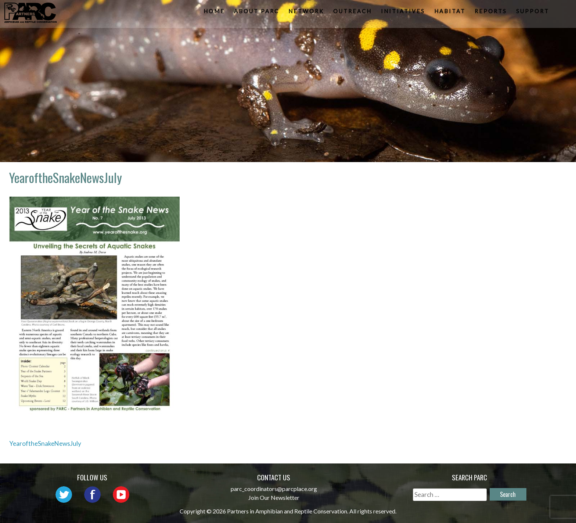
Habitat (450, 13)
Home (215, 13)
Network (307, 13)
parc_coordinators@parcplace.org (274, 488)
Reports (491, 13)
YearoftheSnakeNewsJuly (45, 443)
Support (533, 13)
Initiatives (404, 13)
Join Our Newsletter (273, 497)
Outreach (353, 13)
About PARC (257, 13)
